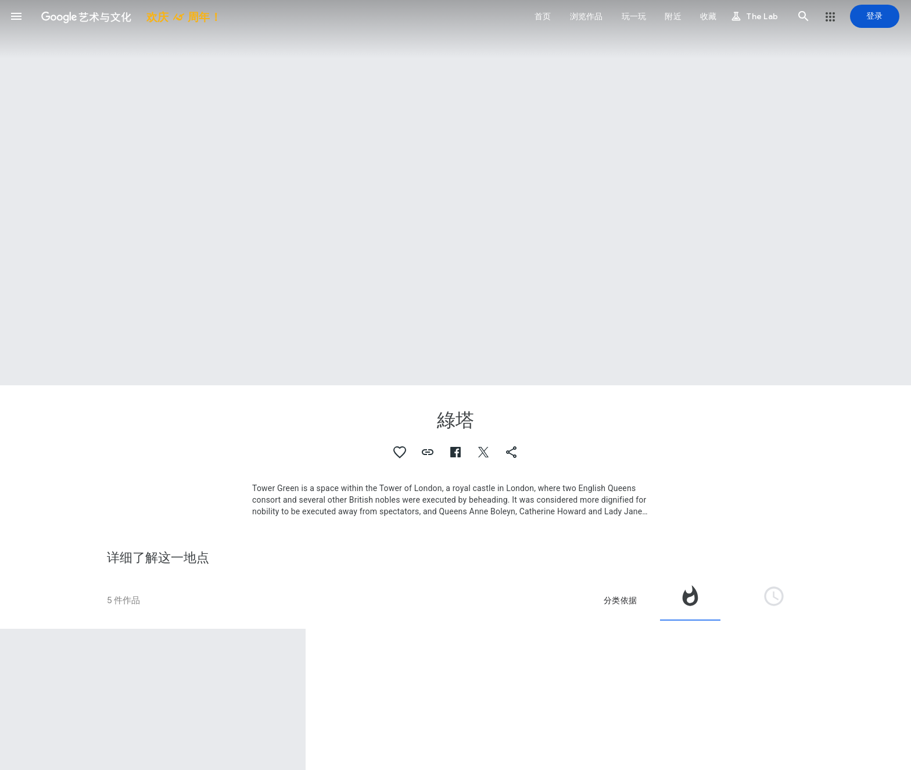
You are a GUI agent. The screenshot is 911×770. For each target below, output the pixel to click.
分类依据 (620, 600)
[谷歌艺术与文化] (127, 16)
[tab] (690, 600)
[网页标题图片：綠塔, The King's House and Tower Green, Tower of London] (455, 192)
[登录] (874, 16)
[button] (16, 16)
